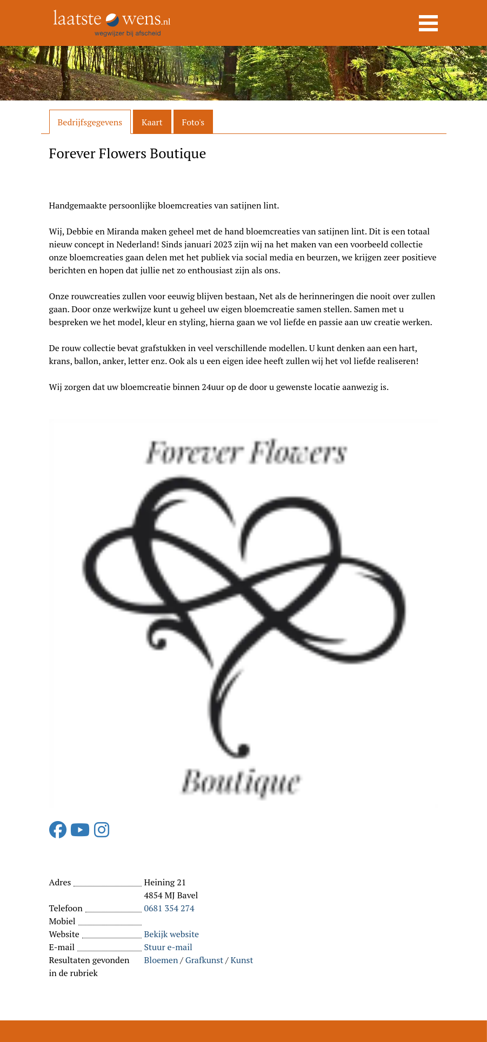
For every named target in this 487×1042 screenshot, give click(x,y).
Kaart (152, 122)
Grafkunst (204, 960)
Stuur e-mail (168, 947)
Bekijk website (171, 934)
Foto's (193, 122)
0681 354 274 (169, 908)
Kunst (242, 960)
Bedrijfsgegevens (90, 122)
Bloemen (161, 960)
